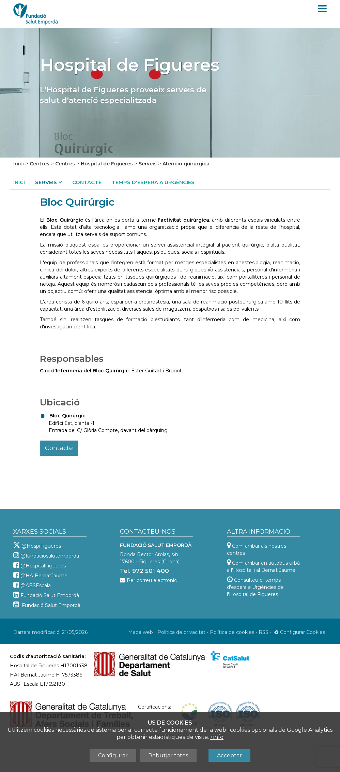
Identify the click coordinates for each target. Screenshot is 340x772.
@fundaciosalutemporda (49, 556)
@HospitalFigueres (43, 566)
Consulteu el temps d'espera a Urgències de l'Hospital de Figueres (255, 587)
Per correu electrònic (152, 580)
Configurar (113, 755)
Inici (18, 164)
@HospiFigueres (41, 546)
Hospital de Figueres (107, 164)
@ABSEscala (35, 585)
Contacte (87, 182)
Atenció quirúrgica (186, 164)
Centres (39, 164)
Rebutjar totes (168, 755)
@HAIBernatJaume (43, 576)
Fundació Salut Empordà (49, 595)
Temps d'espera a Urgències (153, 182)
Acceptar (229, 755)
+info (216, 737)
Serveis (148, 164)
